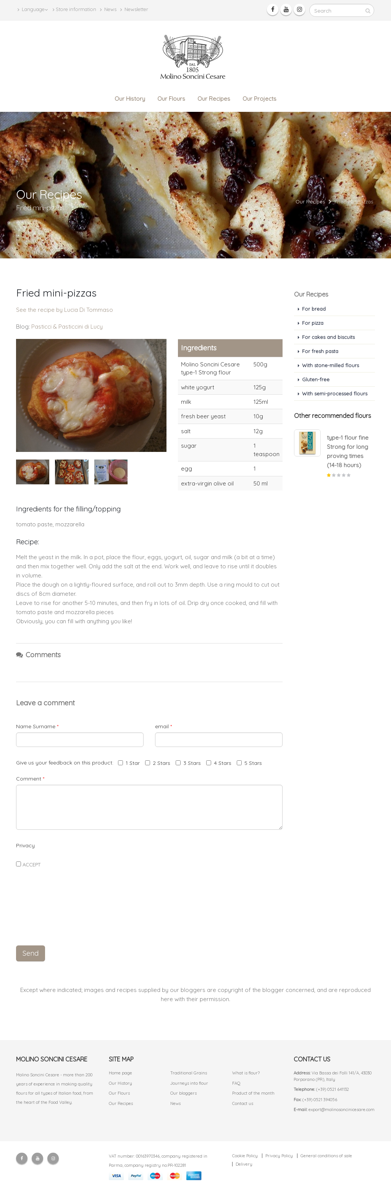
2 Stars (157, 763)
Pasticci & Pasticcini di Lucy (67, 326)
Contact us (242, 1103)
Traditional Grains (188, 1073)
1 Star (129, 763)
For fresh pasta (320, 351)
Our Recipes (213, 98)
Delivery (244, 1164)
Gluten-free (316, 379)
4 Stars (218, 763)
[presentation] (149, 922)
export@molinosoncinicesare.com (342, 1109)
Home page (120, 1073)
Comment (30, 778)
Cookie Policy (245, 1155)
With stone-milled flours (330, 365)
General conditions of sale (326, 1155)
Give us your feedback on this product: (66, 762)
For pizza (312, 323)
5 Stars (249, 763)
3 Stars (188, 763)
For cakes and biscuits (328, 337)
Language (33, 9)
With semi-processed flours (334, 393)
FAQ (236, 1083)
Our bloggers (183, 1093)
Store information (74, 9)
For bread (314, 309)
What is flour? (246, 1073)
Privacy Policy (279, 1155)
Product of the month (253, 1093)
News (108, 9)
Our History (130, 98)
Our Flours (171, 98)
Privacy (25, 845)
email (163, 726)
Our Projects (259, 98)
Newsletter (134, 9)
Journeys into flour (189, 1083)
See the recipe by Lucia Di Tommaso (64, 309)
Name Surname (37, 726)
